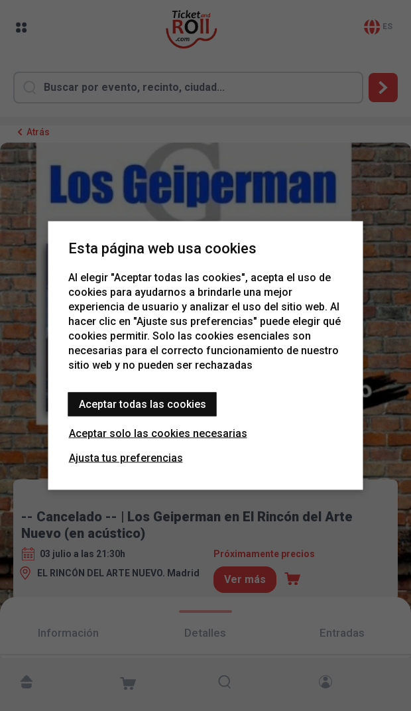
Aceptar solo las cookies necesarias (158, 433)
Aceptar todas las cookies (142, 404)
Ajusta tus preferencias (126, 458)
